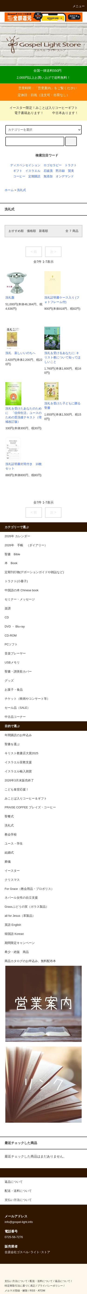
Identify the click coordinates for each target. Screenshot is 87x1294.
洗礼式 (21, 190)
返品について (62, 1281)
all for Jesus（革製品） (20, 915)
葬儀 (8, 861)
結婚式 (9, 852)
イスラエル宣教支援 (18, 762)
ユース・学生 (14, 843)
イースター (12, 870)
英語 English (13, 925)
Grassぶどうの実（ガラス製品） (27, 906)
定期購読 (34, 176)
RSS (32, 1290)
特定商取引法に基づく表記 (20, 1285)
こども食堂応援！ (17, 789)
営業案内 (44, 88)
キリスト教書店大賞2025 (21, 753)
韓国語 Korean (14, 934)
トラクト (71, 165)
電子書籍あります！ (26, 113)
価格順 (31, 231)
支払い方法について (16, 1281)
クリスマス (12, 879)
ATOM (41, 1290)
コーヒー (19, 176)
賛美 (71, 170)
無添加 (48, 176)
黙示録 (60, 170)
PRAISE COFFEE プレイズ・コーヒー (30, 807)
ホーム (9, 190)
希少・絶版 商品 (17, 952)
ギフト (17, 170)
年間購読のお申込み (18, 735)
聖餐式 (9, 816)
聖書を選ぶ (12, 744)
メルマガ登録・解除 (16, 1290)
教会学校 (11, 834)
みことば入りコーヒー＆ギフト (26, 798)
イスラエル (32, 170)
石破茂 (48, 170)
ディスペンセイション (25, 165)
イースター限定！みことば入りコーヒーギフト (44, 108)
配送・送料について (41, 1281)
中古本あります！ (62, 113)
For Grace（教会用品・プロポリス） (29, 889)
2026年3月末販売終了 (19, 780)
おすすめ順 (16, 231)
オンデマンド (65, 176)
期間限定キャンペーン (20, 943)
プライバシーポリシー (50, 1285)
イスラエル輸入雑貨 (18, 771)
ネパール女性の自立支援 (21, 897)
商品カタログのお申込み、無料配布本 (30, 961)
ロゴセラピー (53, 165)
